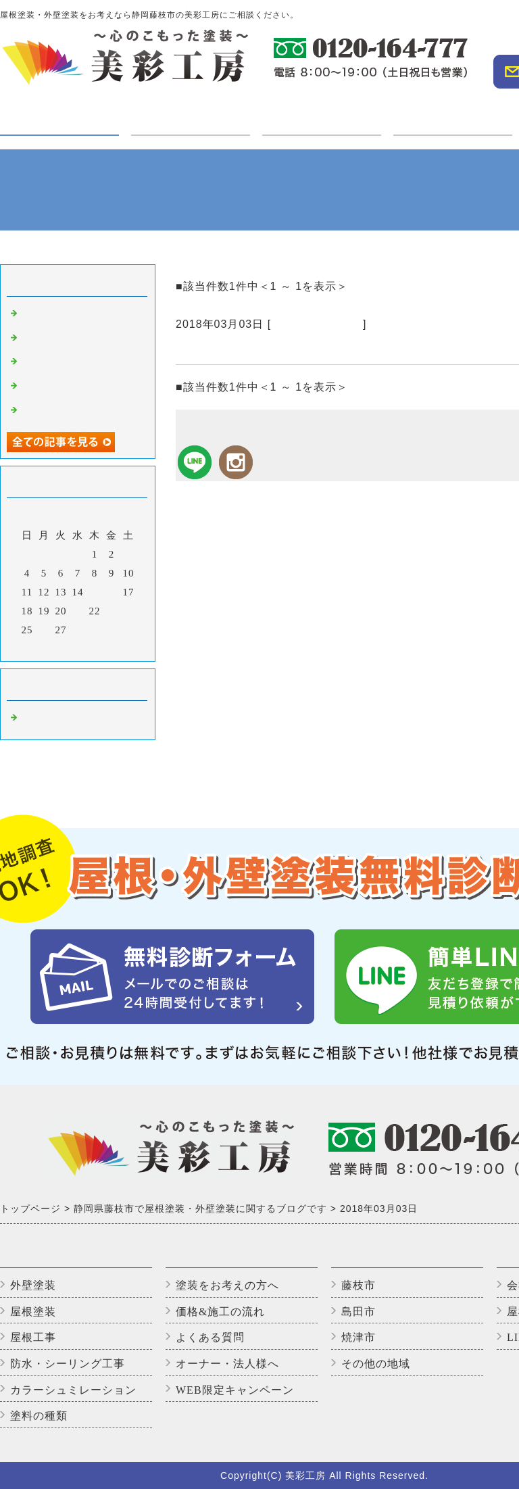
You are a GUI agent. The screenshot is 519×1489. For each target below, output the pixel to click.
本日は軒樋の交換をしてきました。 (278, 348)
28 (78, 630)
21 (78, 611)
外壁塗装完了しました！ (79, 315)
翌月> (106, 647)
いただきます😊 (59, 363)
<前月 (50, 647)
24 (128, 611)
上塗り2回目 (50, 387)
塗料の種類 (39, 1415)
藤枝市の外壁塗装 (317, 324)
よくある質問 (210, 1337)
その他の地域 (375, 1363)
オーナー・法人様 (452, 112)
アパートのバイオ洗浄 (74, 411)
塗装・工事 (59, 121)
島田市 (358, 1311)
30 (112, 630)
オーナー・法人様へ (227, 1363)
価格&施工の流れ (220, 1311)
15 (95, 592)
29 (95, 630)
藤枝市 (358, 1285)
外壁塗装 (33, 1285)
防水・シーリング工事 (67, 1363)
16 (112, 592)
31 (128, 630)
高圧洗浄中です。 (63, 339)
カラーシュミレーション (73, 1390)
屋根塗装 (33, 1311)
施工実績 (321, 112)
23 (112, 611)
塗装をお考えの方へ (227, 1285)
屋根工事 (33, 1337)
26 (44, 630)
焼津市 (358, 1337)
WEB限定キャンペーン (235, 1390)
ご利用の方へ (190, 112)
